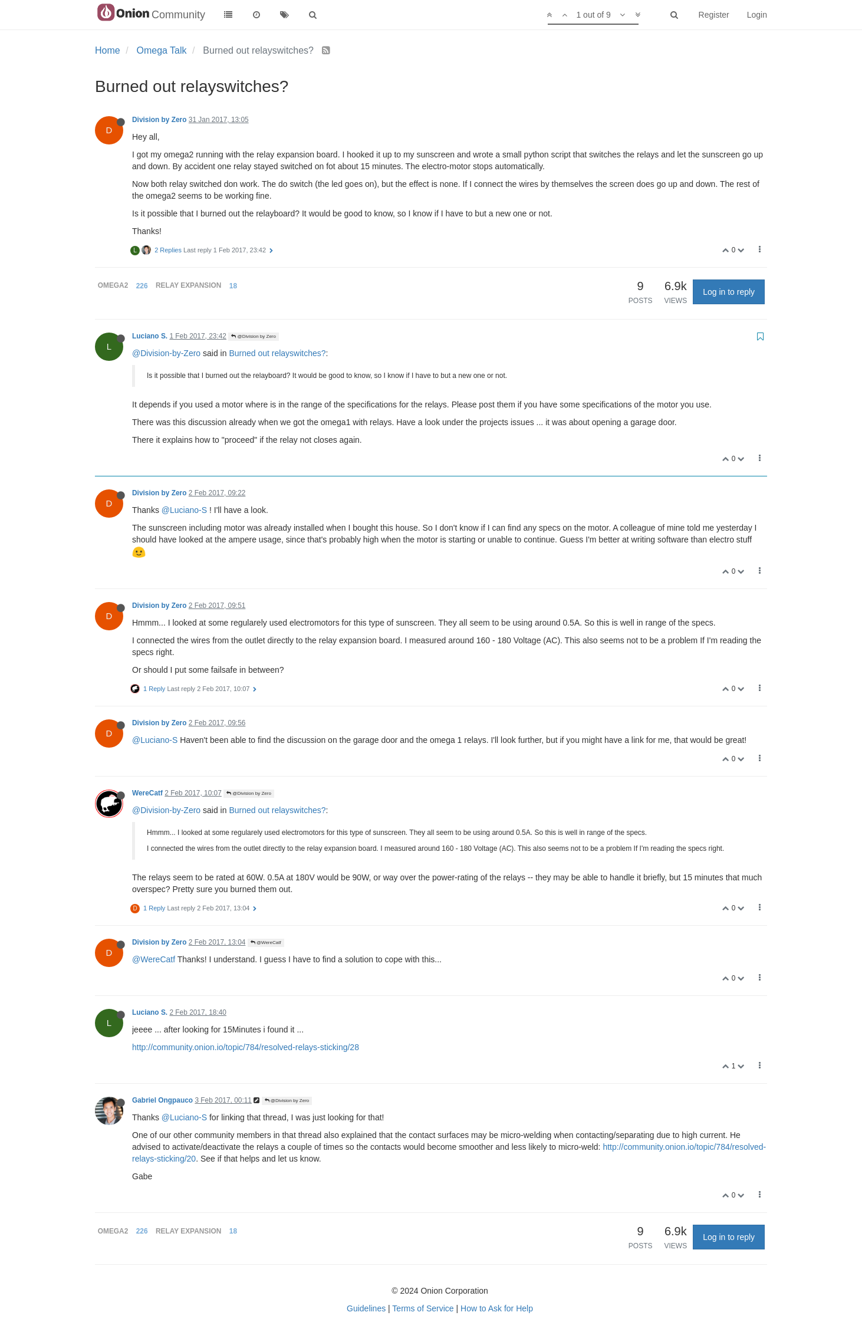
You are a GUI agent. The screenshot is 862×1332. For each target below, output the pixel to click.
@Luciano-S (184, 510)
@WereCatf (266, 942)
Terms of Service (422, 1308)
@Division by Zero (253, 336)
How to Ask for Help (496, 1308)
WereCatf (147, 793)
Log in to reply (729, 292)
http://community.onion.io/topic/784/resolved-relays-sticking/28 (245, 1047)
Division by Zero (159, 120)
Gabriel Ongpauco (162, 1100)
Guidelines (366, 1308)
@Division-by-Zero (166, 353)
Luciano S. (149, 336)
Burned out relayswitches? (277, 353)
